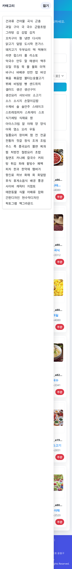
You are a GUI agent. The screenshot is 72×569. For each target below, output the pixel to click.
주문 (59, 197)
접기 (46, 5)
